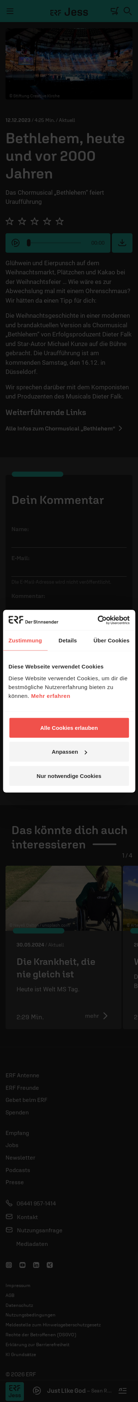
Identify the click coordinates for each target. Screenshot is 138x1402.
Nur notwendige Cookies (69, 775)
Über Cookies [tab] (111, 640)
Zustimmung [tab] (25, 640)
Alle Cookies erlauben (69, 727)
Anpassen (69, 752)
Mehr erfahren (51, 695)
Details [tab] (68, 640)
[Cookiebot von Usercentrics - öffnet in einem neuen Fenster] (98, 620)
